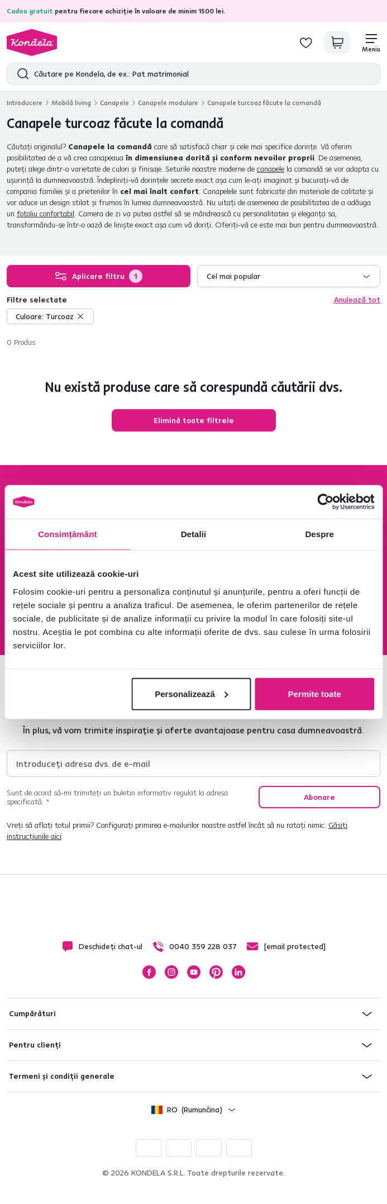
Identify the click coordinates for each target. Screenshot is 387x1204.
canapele (270, 169)
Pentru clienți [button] (35, 1045)
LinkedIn (238, 972)
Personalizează (191, 693)
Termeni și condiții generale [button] (61, 1076)
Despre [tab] (319, 534)
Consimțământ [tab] (67, 534)
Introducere (24, 102)
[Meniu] (371, 42)
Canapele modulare (168, 102)
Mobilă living (71, 102)
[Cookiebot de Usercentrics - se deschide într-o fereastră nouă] (325, 502)
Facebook (149, 972)
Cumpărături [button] (32, 1013)
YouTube (193, 972)
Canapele (114, 102)
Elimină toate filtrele (194, 420)
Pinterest (216, 972)
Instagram (171, 972)
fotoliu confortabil (45, 213)
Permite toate (314, 693)
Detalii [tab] (194, 534)
